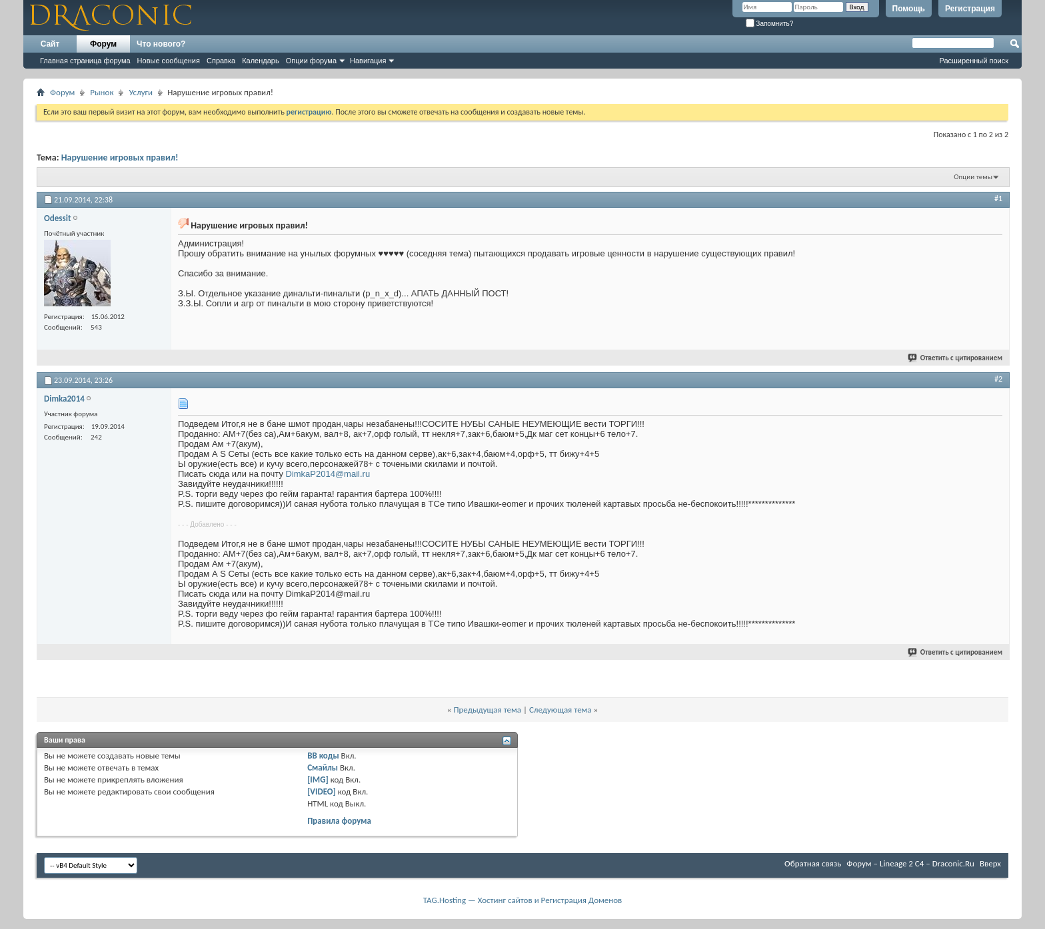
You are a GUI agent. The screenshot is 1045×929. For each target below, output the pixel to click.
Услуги (141, 92)
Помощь (908, 8)
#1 (998, 198)
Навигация (368, 61)
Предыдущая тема (487, 710)
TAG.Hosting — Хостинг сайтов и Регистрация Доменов (522, 900)
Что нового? (161, 44)
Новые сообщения (168, 61)
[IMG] (318, 779)
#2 (998, 379)
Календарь (260, 61)
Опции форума (311, 61)
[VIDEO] (321, 791)
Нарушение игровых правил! (120, 157)
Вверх (990, 863)
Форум (103, 44)
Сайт (50, 44)
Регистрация (970, 8)
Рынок (101, 92)
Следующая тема (560, 710)
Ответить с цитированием (955, 358)
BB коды (323, 756)
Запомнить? (770, 23)
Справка (221, 61)
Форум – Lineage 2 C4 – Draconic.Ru (910, 863)
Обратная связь (812, 863)
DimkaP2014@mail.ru (328, 474)
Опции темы (973, 176)
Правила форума (339, 821)
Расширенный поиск (973, 61)
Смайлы (322, 768)
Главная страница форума (85, 61)
